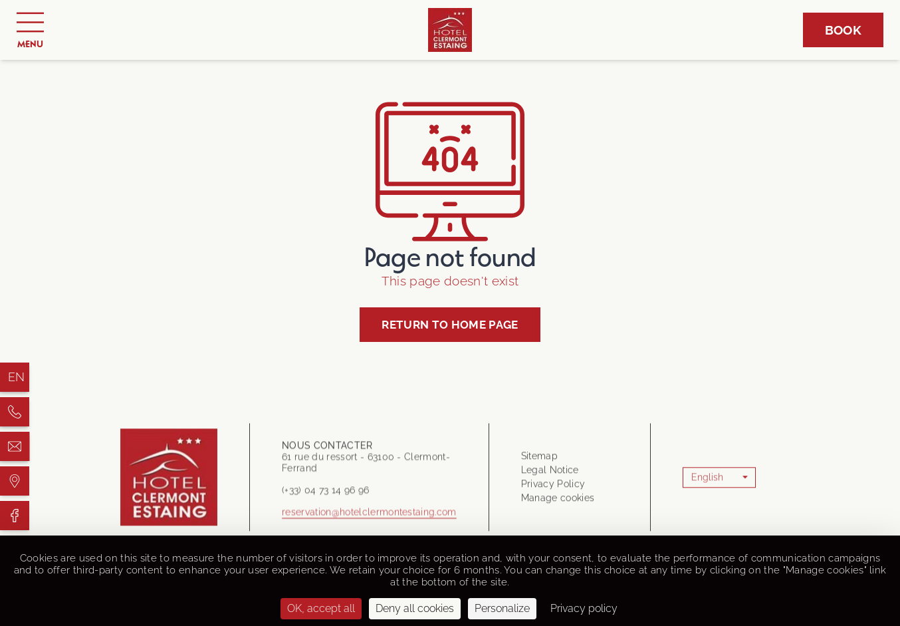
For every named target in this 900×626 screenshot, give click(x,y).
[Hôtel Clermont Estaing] (14, 411)
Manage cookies (557, 501)
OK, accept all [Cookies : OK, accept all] (321, 608)
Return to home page (450, 324)
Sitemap (539, 459)
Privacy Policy (553, 487)
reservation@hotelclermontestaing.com (369, 519)
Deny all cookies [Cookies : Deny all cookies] (415, 608)
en (16, 377)
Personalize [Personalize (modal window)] (502, 608)
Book (843, 30)
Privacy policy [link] (584, 608)
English (707, 481)
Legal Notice (550, 473)
